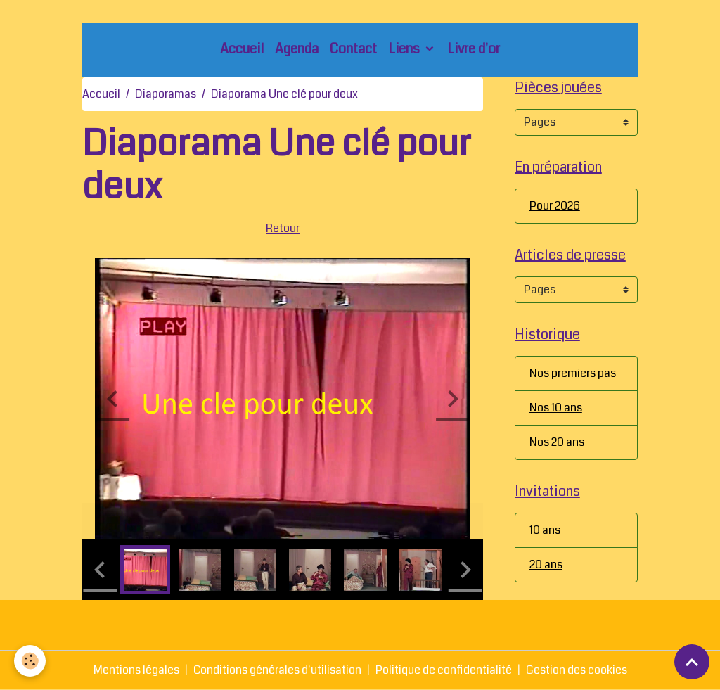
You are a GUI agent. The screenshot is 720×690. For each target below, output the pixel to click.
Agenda (297, 48)
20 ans (545, 564)
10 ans (544, 530)
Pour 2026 (554, 206)
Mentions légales (136, 670)
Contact (353, 48)
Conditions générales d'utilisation (277, 670)
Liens (405, 48)
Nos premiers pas (572, 373)
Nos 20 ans (556, 442)
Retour (283, 228)
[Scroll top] (691, 661)
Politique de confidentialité (443, 670)
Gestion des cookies (576, 670)
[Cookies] (30, 661)
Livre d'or (473, 48)
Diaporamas (165, 94)
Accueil (242, 48)
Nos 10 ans (555, 408)
